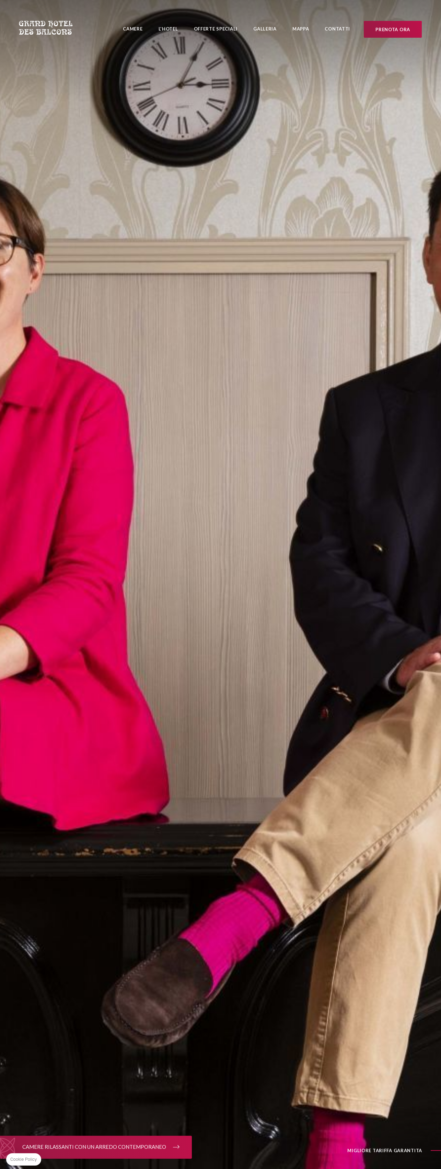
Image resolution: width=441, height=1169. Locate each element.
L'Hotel (168, 29)
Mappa (300, 29)
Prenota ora (392, 29)
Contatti (337, 29)
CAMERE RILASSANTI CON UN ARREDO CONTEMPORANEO (96, 1147)
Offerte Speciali (215, 29)
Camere (132, 29)
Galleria (265, 29)
